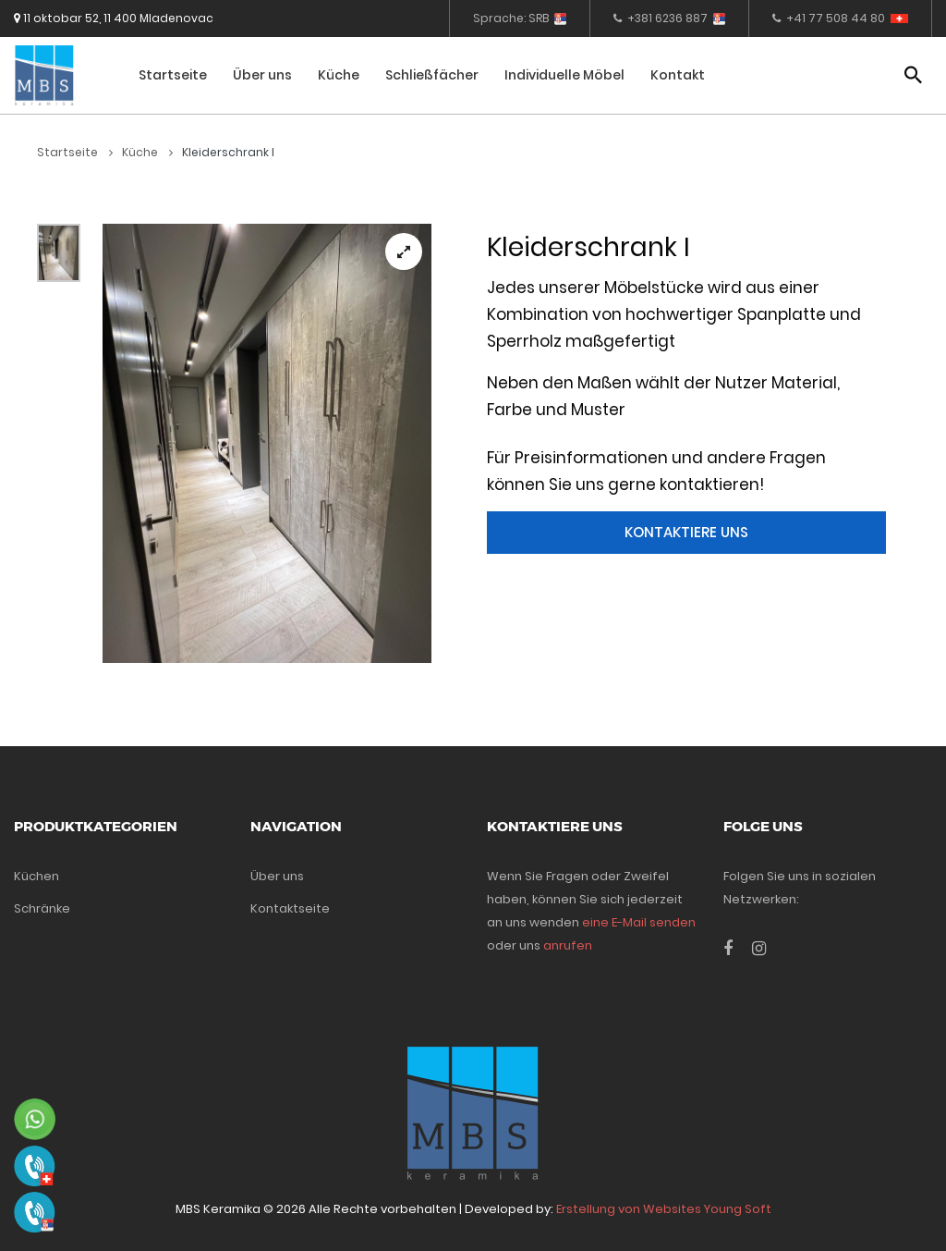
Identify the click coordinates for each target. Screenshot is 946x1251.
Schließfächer (432, 75)
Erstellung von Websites (628, 1209)
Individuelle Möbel (564, 75)
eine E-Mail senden (639, 922)
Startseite (173, 75)
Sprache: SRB (519, 18)
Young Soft (737, 1209)
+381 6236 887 (669, 18)
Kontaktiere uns (686, 532)
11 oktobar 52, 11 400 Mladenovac (113, 18)
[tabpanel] (267, 443)
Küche (338, 75)
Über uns (262, 75)
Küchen (36, 876)
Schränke (42, 908)
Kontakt (677, 75)
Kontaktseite (290, 908)
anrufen (567, 945)
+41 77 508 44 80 (840, 18)
